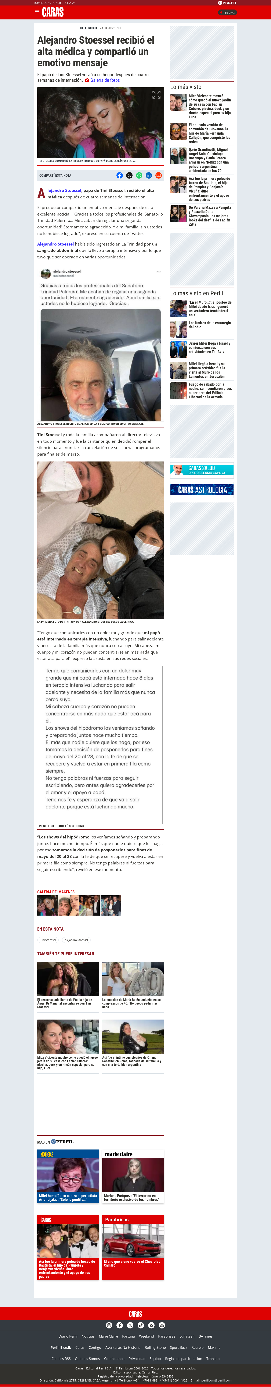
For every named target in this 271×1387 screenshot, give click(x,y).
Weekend (146, 1336)
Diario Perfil (68, 1336)
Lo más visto (186, 86)
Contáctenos (114, 1358)
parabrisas (133, 1220)
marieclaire (133, 1155)
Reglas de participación (183, 1358)
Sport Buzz (178, 1347)
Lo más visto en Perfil (196, 293)
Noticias (88, 1336)
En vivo (227, 12)
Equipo (155, 1358)
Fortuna (128, 1336)
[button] (100, 126)
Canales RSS (61, 1358)
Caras (79, 1347)
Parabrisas (166, 1336)
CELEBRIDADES (89, 28)
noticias (68, 1155)
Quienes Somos (87, 1358)
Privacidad (137, 1358)
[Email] (158, 175)
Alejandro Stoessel (64, 190)
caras (68, 1220)
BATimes (206, 1336)
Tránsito (213, 1358)
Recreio (198, 1347)
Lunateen (187, 1336)
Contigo (95, 1347)
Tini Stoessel (48, 940)
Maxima (214, 1347)
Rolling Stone (155, 1347)
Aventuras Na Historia (123, 1347)
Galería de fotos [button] (102, 80)
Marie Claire (108, 1336)
